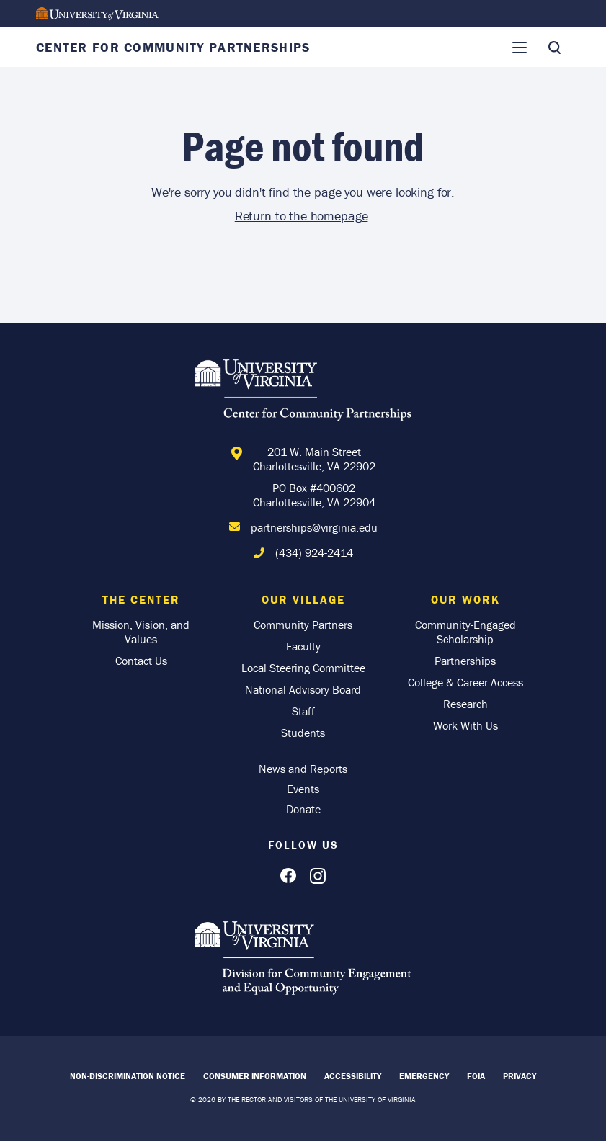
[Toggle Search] (554, 47)
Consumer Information (254, 1075)
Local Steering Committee (303, 668)
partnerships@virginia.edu (314, 527)
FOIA (476, 1075)
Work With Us (465, 725)
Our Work (465, 599)
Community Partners (303, 624)
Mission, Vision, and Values (141, 631)
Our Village (303, 599)
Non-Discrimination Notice (127, 1075)
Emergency (424, 1075)
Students (303, 732)
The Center (141, 599)
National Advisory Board (303, 689)
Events (303, 789)
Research (465, 704)
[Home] (303, 392)
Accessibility (352, 1075)
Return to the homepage (301, 215)
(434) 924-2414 (314, 552)
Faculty (303, 646)
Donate (303, 809)
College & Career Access (465, 682)
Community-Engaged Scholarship (465, 631)
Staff (303, 711)
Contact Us (141, 660)
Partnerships (465, 660)
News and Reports (303, 768)
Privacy (519, 1075)
